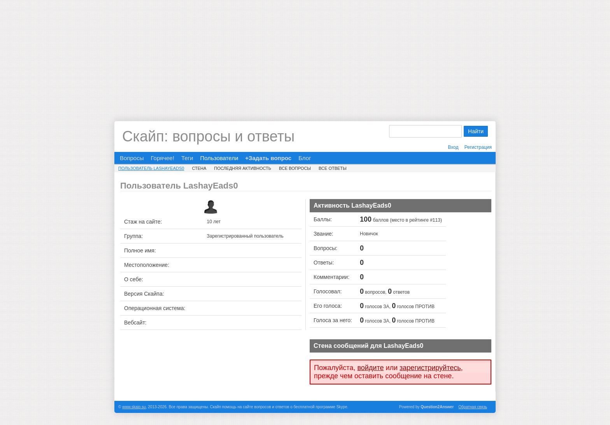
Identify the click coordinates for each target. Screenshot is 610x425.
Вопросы (132, 158)
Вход (453, 147)
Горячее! (162, 158)
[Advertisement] (305, 54)
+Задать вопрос (268, 158)
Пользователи (219, 158)
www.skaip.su (134, 407)
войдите (370, 368)
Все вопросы (295, 168)
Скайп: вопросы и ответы (208, 136)
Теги (187, 158)
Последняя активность (242, 168)
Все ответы (333, 168)
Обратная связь (472, 407)
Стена (199, 168)
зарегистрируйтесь (430, 368)
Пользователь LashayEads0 (151, 168)
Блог (304, 158)
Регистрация (478, 147)
